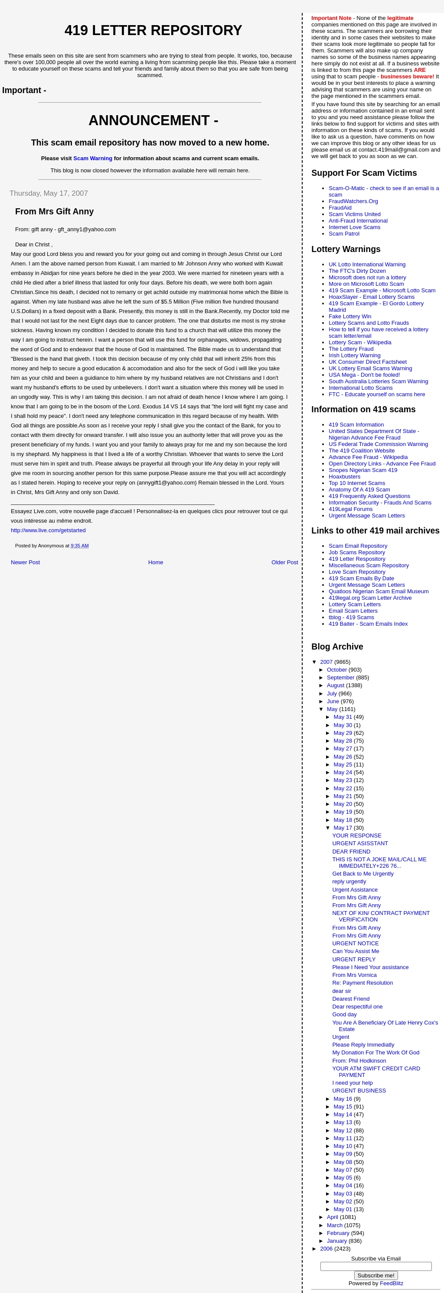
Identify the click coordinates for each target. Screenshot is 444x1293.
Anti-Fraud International (358, 220)
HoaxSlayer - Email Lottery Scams (372, 297)
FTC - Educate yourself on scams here (377, 394)
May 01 (344, 1209)
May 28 (344, 740)
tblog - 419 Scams (351, 617)
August (336, 685)
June (334, 701)
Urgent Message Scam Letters (367, 515)
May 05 (344, 1177)
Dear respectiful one (357, 1006)
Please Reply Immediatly (363, 1044)
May (333, 709)
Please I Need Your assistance (370, 967)
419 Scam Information (356, 424)
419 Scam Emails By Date (361, 578)
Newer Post (25, 562)
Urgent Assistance (355, 889)
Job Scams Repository (357, 552)
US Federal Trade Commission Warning (378, 444)
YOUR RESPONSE (356, 835)
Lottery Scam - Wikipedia (360, 342)
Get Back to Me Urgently (363, 873)
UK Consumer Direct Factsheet (368, 362)
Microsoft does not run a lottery (367, 277)
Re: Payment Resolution (362, 982)
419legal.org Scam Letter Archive (370, 598)
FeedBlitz (391, 1283)
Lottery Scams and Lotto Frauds (369, 323)
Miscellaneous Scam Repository (369, 565)
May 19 (344, 811)
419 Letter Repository (153, 30)
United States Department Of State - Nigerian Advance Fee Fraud (374, 434)
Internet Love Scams (354, 227)
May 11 (344, 1138)
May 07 (344, 1170)
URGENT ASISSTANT (360, 843)
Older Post (284, 562)
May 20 (344, 804)
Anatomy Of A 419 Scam (359, 489)
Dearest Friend (350, 999)
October (338, 669)
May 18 (344, 820)
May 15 (344, 1106)
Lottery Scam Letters (355, 604)
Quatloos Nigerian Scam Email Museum (378, 591)
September (341, 677)
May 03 (344, 1193)
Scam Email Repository (358, 546)
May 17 (344, 827)
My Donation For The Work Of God (375, 1052)
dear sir (341, 991)
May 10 (344, 1146)
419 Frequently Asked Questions (369, 496)
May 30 (344, 725)
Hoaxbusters (344, 476)
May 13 (344, 1122)
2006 (327, 1248)
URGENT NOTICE (355, 943)
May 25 (344, 764)
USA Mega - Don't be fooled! (364, 375)
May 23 (344, 780)
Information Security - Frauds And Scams (380, 502)
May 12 (344, 1130)
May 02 (344, 1201)
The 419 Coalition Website (362, 450)
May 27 (344, 748)
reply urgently (349, 881)
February (339, 1233)
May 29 (344, 733)
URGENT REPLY (353, 959)
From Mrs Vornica (354, 975)
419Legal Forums (350, 509)
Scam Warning (92, 158)
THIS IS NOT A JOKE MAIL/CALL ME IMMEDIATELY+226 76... (379, 862)
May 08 (344, 1162)
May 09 (344, 1154)
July (333, 693)
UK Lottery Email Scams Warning (370, 368)
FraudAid (340, 207)
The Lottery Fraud (351, 349)
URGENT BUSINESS (359, 1090)
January (338, 1241)
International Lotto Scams (360, 388)
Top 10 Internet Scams (357, 483)
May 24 (344, 772)
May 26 (344, 756)
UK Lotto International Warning (367, 264)
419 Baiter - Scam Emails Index (368, 624)
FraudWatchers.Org (353, 201)
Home (155, 562)
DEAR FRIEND (351, 851)
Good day (344, 1014)
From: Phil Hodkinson (359, 1060)
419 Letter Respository (357, 559)
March (335, 1225)
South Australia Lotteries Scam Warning (378, 381)
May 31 (344, 717)
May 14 (344, 1114)
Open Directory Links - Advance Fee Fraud (382, 463)
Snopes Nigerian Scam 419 (363, 470)
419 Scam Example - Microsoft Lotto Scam (382, 290)
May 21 (344, 796)
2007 (327, 662)
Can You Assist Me (355, 951)
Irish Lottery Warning (354, 355)
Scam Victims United (355, 214)
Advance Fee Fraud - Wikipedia (368, 457)
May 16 (344, 1099)
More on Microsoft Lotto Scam (366, 284)
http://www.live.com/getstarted (48, 530)
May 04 (344, 1185)
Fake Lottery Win (350, 316)
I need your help (352, 1083)
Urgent (340, 1037)
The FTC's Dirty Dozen (357, 271)
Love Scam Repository (357, 572)
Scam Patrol (344, 233)
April (333, 1217)
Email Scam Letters (353, 611)
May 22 (344, 788)
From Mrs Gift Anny (356, 897)
